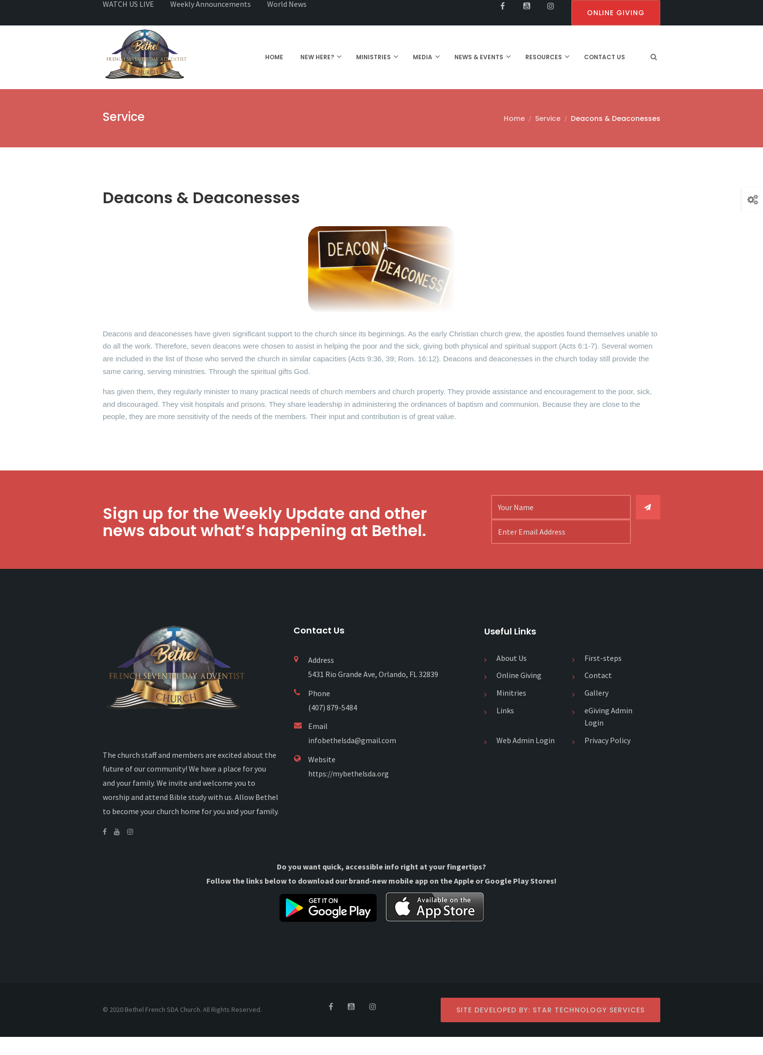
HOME (274, 57)
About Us (511, 676)
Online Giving (518, 694)
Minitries (511, 711)
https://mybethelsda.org (350, 792)
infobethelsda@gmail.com (353, 759)
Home (514, 118)
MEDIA (422, 57)
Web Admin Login (525, 758)
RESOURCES (543, 57)
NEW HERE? (317, 57)
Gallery (596, 711)
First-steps (603, 676)
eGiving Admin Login (608, 735)
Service (548, 118)
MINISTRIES (373, 57)
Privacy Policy (607, 758)
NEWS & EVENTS (478, 57)
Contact (598, 694)
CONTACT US (604, 57)
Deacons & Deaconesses (615, 118)
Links (505, 728)
